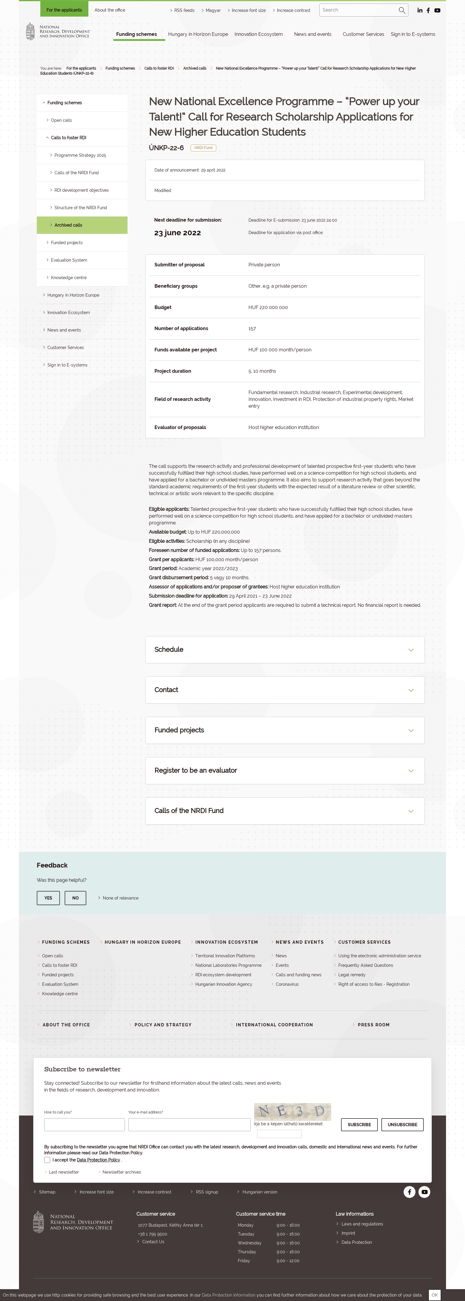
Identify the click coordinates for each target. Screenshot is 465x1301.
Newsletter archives (122, 1172)
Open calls (61, 120)
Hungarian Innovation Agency (223, 984)
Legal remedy (352, 974)
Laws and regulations (362, 1224)
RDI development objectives (82, 190)
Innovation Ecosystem (259, 34)
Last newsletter (64, 1172)
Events (282, 965)
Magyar (213, 10)
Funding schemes (136, 34)
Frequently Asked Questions (365, 965)
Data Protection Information (228, 1295)
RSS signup (207, 1192)
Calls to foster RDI (159, 68)
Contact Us (153, 1241)
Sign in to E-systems (413, 34)
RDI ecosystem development (223, 974)
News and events (313, 34)
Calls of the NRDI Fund (77, 172)
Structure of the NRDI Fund (81, 207)
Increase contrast (293, 10)
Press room (374, 1024)
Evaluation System (69, 260)
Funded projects (67, 242)
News (281, 955)
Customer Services (363, 34)
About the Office (66, 1024)
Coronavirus (287, 984)
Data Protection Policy (120, 1152)
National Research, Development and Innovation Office (73, 1238)
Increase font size (97, 1192)
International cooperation (274, 1024)
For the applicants (64, 10)
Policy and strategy (163, 1024)
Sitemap (47, 1192)
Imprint (348, 1233)
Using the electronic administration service (379, 955)
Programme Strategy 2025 (80, 155)
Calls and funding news (298, 974)
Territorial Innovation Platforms (225, 955)
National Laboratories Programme (228, 965)
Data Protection (357, 1242)
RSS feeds (184, 10)
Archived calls (194, 68)
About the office (110, 10)
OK (435, 1295)
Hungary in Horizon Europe (198, 34)
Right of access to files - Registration (374, 984)
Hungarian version (260, 1192)
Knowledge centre (69, 277)
